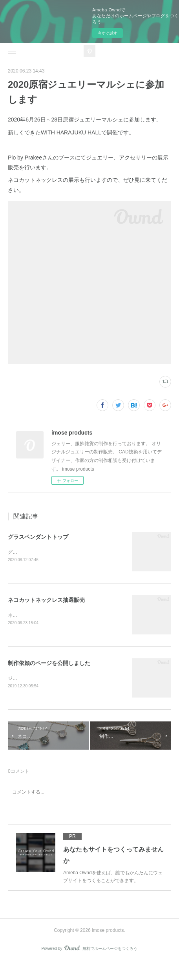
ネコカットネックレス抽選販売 (46, 601)
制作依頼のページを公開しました (49, 664)
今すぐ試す (107, 33)
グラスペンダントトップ (38, 537)
